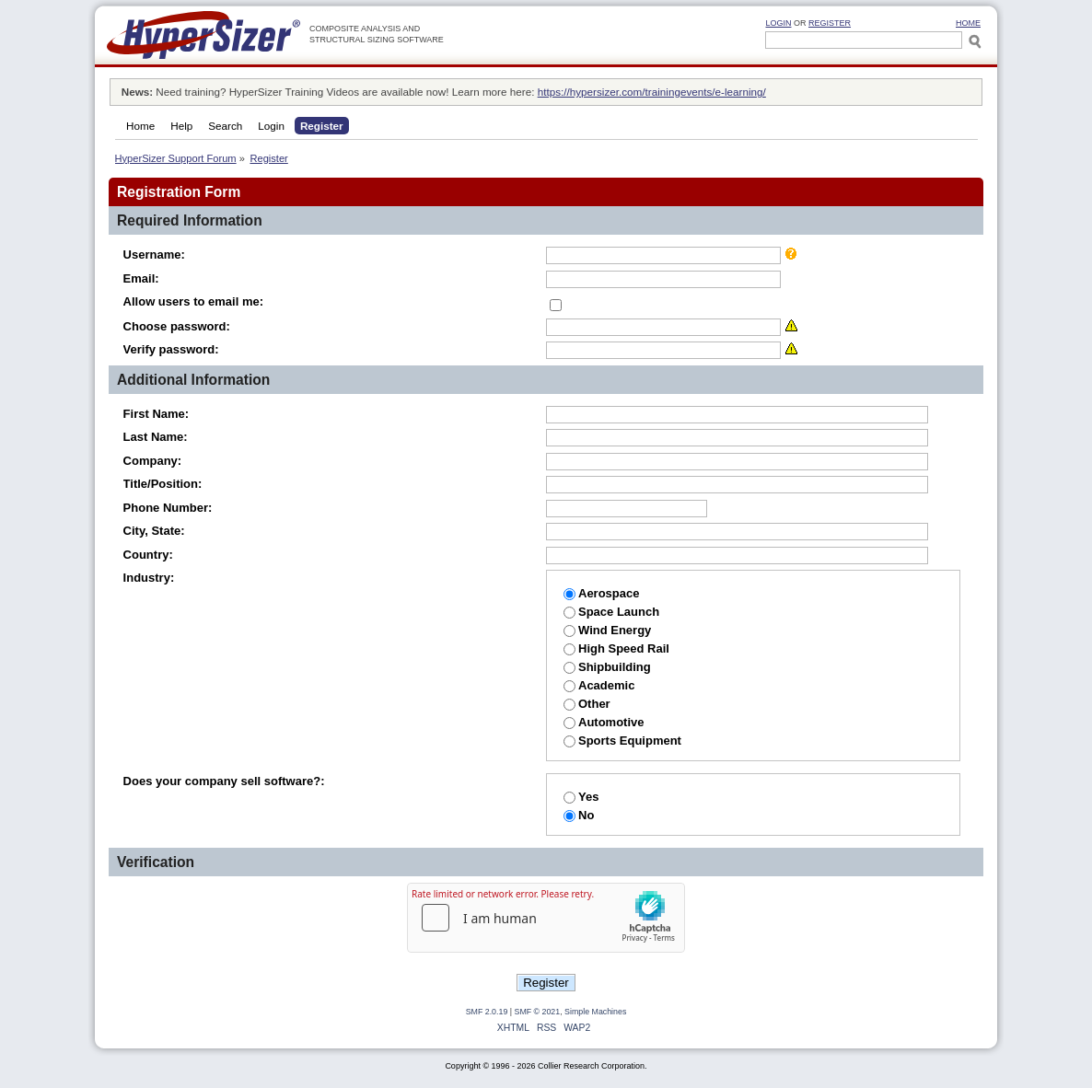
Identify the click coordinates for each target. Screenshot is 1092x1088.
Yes (580, 797)
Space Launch (611, 612)
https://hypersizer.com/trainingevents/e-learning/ (652, 92)
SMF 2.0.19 (487, 1011)
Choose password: (176, 326)
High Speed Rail (616, 648)
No (578, 815)
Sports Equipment (622, 740)
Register (829, 23)
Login (778, 23)
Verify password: (171, 349)
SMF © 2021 (538, 1011)
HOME (968, 23)
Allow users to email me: (193, 301)
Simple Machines (595, 1011)
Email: (141, 278)
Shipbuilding (607, 667)
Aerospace (601, 593)
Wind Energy (607, 630)
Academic (598, 685)
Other (586, 704)
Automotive (604, 722)
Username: (154, 254)
